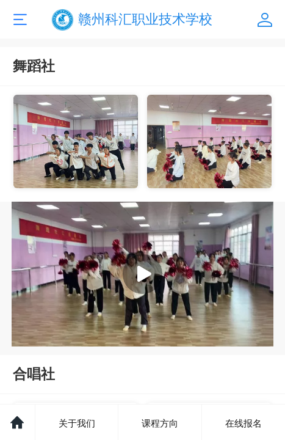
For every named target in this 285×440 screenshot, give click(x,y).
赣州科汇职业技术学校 (145, 19)
